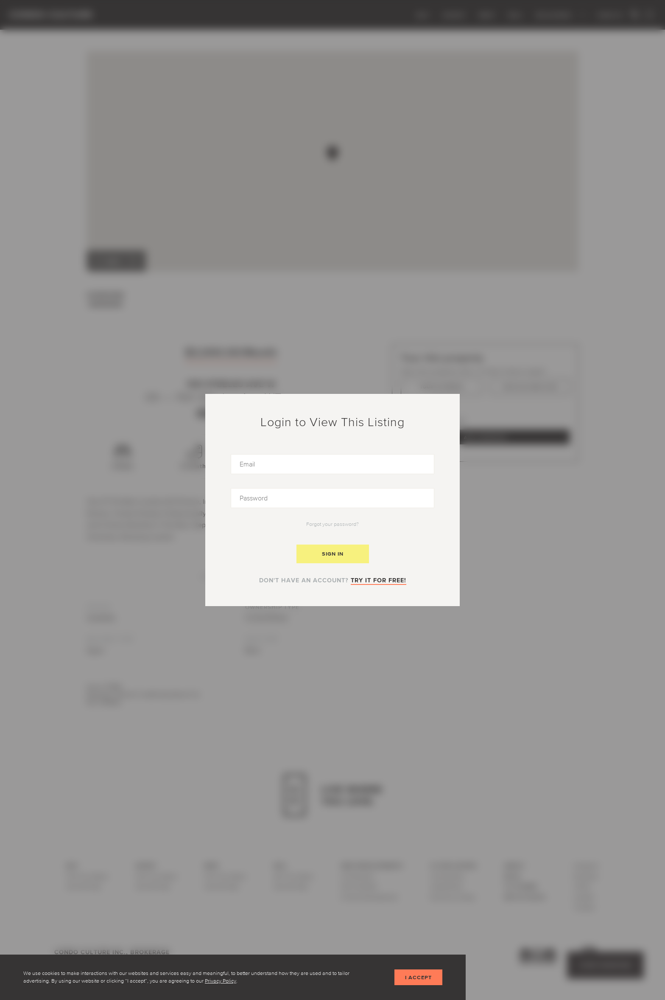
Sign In (333, 554)
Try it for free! (378, 580)
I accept (418, 977)
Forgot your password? (332, 524)
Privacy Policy (220, 981)
